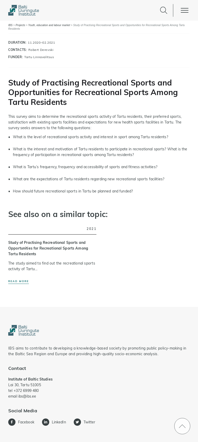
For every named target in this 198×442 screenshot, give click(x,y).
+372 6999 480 (26, 390)
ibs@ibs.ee (27, 396)
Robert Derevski (40, 50)
